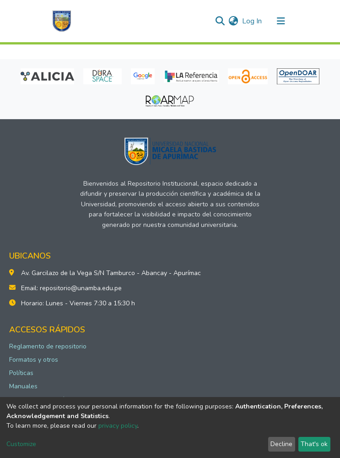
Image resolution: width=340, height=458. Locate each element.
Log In (252, 21)
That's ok (314, 444)
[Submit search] (220, 21)
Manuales (23, 386)
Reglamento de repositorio (47, 346)
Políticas (21, 373)
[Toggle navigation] (281, 21)
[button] (233, 21)
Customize (21, 444)
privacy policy (117, 425)
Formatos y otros (33, 359)
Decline (281, 444)
